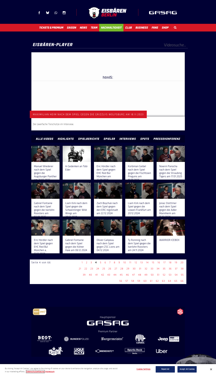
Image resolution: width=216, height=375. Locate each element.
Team (94, 27)
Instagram (64, 12)
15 (153, 262)
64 (169, 281)
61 (151, 281)
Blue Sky (47, 12)
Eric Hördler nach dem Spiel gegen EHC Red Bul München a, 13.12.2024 (43, 246)
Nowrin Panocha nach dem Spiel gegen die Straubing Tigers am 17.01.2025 (170, 171)
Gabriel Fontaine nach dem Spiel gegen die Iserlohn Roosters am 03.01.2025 (44, 209)
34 (158, 268)
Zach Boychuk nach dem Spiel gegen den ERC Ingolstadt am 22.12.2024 (107, 208)
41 (96, 274)
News (83, 27)
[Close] (211, 369)
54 (176, 274)
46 (127, 274)
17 (164, 262)
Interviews (127, 138)
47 (133, 274)
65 (175, 281)
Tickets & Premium (51, 27)
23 (91, 268)
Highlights (66, 138)
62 (157, 281)
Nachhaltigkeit (111, 27)
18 (170, 262)
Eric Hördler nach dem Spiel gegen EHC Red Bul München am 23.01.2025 (106, 173)
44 (115, 274)
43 (108, 274)
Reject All (165, 369)
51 (158, 274)
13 (141, 262)
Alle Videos (44, 138)
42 (102, 274)
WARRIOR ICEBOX (169, 240)
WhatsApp (55, 12)
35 (164, 268)
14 (147, 262)
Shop (165, 27)
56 (120, 281)
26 (109, 268)
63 (163, 281)
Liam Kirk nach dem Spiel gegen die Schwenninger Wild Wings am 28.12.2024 (76, 209)
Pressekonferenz (167, 138)
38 (182, 268)
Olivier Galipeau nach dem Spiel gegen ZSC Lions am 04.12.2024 (108, 245)
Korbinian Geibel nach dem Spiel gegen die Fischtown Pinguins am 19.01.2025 (139, 173)
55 (182, 274)
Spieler (109, 138)
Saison (71, 27)
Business (142, 27)
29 (127, 268)
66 (182, 281)
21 (80, 268)
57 (126, 281)
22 (85, 268)
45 (121, 274)
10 (124, 262)
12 (136, 262)
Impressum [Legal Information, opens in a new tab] (49, 371)
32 (146, 268)
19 (176, 262)
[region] (108, 369)
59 (138, 281)
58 (132, 281)
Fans (155, 27)
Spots (144, 138)
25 (103, 268)
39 (84, 274)
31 (140, 268)
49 (146, 274)
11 (130, 262)
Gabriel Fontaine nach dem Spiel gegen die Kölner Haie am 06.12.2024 (76, 245)
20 (182, 262)
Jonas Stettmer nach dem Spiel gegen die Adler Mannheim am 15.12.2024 (168, 209)
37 (176, 268)
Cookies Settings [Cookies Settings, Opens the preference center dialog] (143, 369)
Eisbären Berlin (107, 13)
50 (152, 274)
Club (128, 27)
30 (134, 268)
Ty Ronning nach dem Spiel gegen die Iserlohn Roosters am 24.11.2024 (139, 245)
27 (116, 268)
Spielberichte (88, 138)
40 (90, 274)
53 (170, 274)
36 (170, 268)
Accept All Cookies (187, 369)
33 (152, 268)
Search (175, 27)
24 (97, 268)
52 (164, 274)
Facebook (39, 12)
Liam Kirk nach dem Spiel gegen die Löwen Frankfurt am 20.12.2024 (139, 208)
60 (145, 281)
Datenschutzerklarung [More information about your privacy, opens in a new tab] (35, 371)
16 (159, 262)
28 (121, 268)
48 (139, 274)
